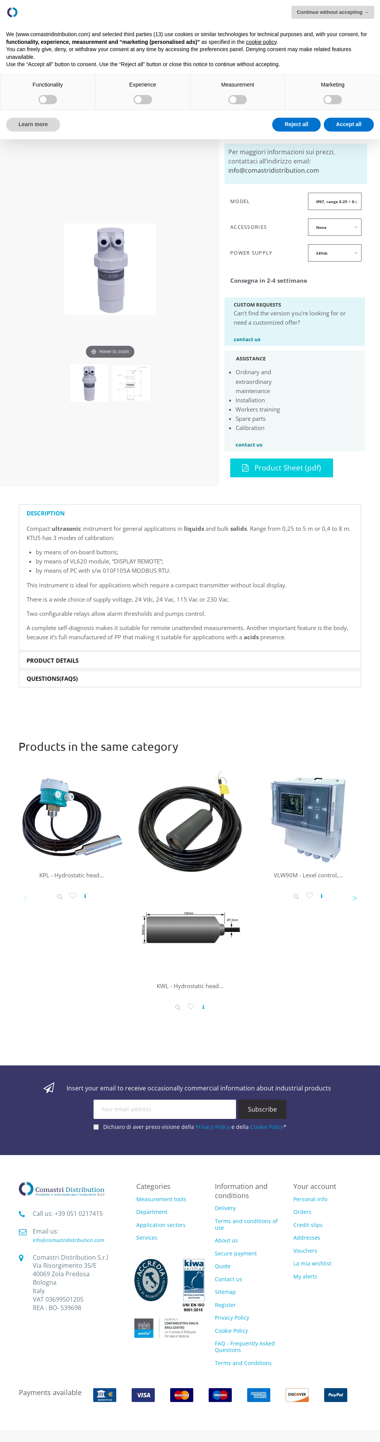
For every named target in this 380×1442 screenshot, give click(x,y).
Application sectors (161, 1225)
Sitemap (225, 1291)
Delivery (225, 1208)
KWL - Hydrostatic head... (190, 986)
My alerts (305, 1276)
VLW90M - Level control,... (308, 875)
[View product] (85, 896)
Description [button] (46, 513)
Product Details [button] (53, 660)
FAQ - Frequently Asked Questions (245, 1347)
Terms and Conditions (243, 1363)
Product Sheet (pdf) (281, 467)
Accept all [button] (349, 124)
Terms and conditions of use (246, 1224)
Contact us (228, 1279)
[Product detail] (59, 896)
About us (226, 1240)
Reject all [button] (296, 124)
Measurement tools (161, 1199)
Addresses (306, 1237)
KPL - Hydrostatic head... (71, 875)
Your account (314, 1186)
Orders (302, 1211)
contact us (247, 339)
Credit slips (308, 1225)
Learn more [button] (33, 124)
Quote (223, 1266)
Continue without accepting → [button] (333, 12)
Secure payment (236, 1253)
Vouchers (305, 1250)
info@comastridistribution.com (273, 170)
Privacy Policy (213, 1126)
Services (146, 1238)
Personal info (310, 1199)
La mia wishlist (312, 1263)
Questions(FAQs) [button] (52, 678)
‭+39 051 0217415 (79, 1213)
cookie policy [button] (261, 42)
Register (225, 1305)
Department (151, 1212)
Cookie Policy (266, 1126)
